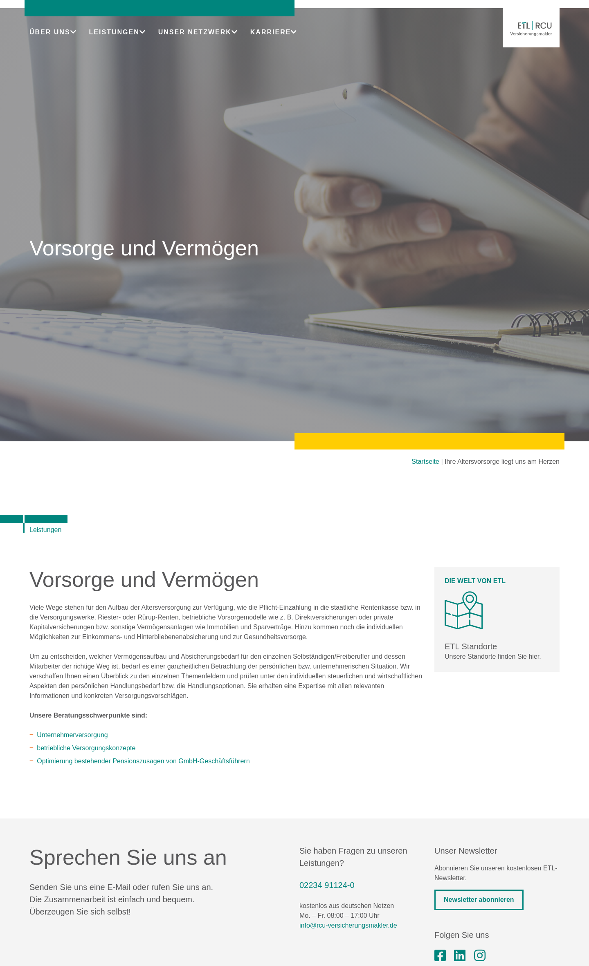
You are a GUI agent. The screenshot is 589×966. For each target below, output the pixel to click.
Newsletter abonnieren (479, 899)
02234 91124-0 (327, 885)
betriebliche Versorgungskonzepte (86, 748)
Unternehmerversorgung (72, 734)
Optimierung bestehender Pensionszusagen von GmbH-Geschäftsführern (143, 761)
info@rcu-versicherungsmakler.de (348, 925)
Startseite (425, 461)
